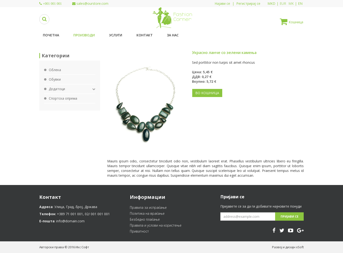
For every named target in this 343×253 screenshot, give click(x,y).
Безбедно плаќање (145, 219)
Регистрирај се (248, 3)
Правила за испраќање (148, 207)
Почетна (51, 35)
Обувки (55, 79)
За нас (173, 35)
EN (300, 3)
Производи (84, 35)
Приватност (139, 231)
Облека (55, 70)
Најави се (222, 3)
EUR (283, 3)
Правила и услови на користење (156, 225)
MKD (271, 3)
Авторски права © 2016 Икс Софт (64, 247)
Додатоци (57, 89)
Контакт (144, 35)
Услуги (115, 35)
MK (291, 3)
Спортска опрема (63, 98)
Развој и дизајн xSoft (288, 247)
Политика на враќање (147, 213)
